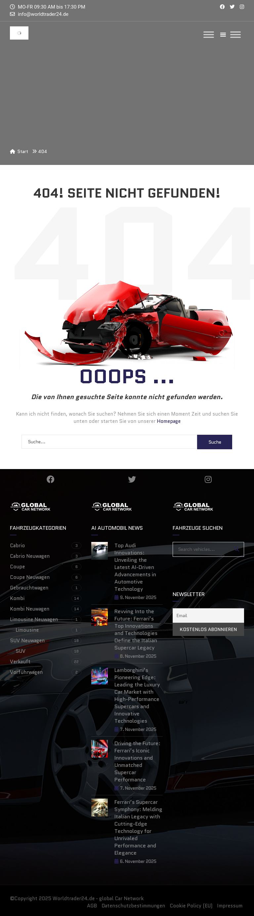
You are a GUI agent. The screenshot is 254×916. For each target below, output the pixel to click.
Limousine (48, 630)
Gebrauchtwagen (45, 587)
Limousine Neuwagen (45, 619)
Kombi (45, 598)
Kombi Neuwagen (45, 609)
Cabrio (45, 545)
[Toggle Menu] (208, 34)
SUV (48, 651)
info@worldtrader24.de (43, 14)
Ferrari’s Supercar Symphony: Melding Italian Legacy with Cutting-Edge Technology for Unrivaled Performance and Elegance (138, 828)
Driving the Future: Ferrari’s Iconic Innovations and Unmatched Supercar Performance (137, 761)
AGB (92, 905)
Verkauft (45, 661)
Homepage (169, 421)
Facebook (51, 479)
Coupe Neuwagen (45, 577)
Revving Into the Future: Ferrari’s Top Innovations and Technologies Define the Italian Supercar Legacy (135, 629)
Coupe (45, 566)
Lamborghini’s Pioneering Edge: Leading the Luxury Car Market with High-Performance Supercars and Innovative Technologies (137, 696)
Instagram (208, 479)
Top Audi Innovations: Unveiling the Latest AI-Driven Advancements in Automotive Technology (135, 567)
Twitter (132, 479)
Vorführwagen (45, 672)
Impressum (229, 905)
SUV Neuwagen (45, 640)
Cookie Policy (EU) (191, 905)
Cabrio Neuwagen (45, 556)
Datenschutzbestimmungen (133, 905)
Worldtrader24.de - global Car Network (98, 898)
